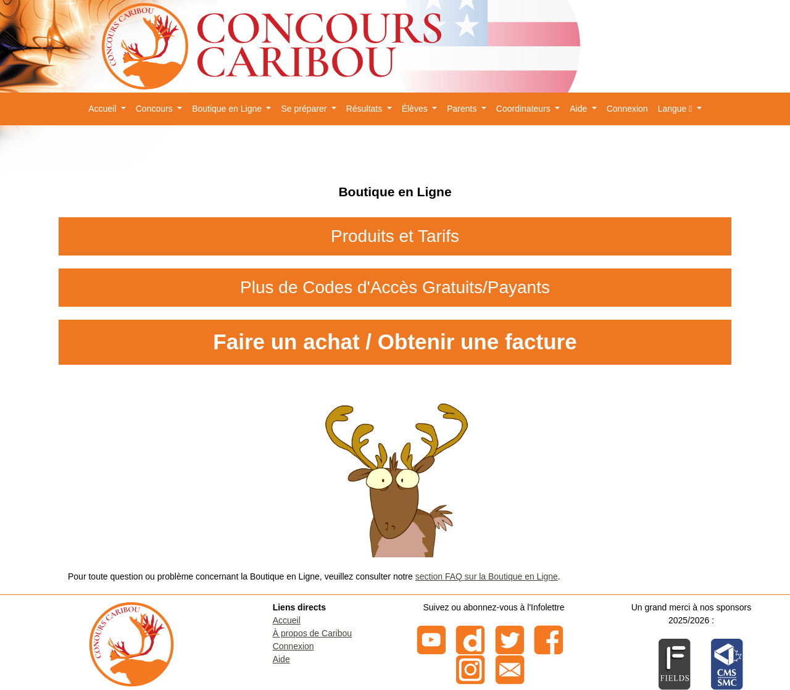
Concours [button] (155, 109)
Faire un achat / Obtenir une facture (394, 342)
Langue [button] (676, 109)
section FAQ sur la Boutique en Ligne (486, 576)
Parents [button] (463, 109)
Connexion (627, 109)
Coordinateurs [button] (524, 109)
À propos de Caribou (312, 633)
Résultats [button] (365, 109)
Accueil (287, 620)
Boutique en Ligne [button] (228, 109)
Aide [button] (579, 109)
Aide (281, 659)
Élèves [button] (416, 109)
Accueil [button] (103, 109)
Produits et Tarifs (395, 236)
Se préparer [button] (305, 109)
